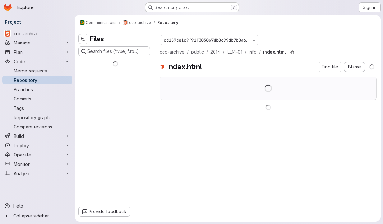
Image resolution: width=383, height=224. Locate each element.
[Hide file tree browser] (83, 39)
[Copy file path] (292, 52)
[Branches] (37, 89)
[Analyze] (37, 173)
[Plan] (37, 52)
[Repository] (37, 80)
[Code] (37, 61)
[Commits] (37, 98)
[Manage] (37, 42)
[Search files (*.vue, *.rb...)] (114, 51)
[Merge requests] (37, 70)
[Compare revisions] (37, 126)
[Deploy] (37, 145)
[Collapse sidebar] (37, 216)
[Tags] (37, 108)
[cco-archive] (37, 33)
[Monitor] (37, 164)
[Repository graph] (37, 117)
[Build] (37, 136)
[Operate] (37, 154)
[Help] (37, 206)
